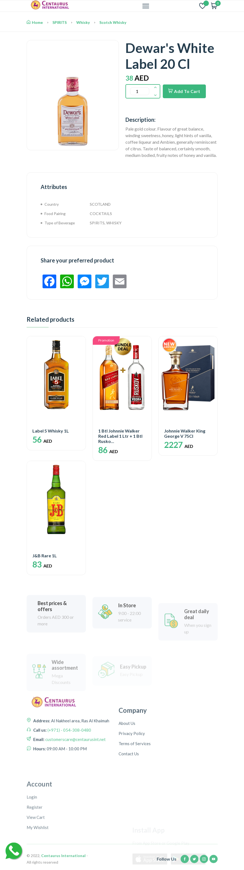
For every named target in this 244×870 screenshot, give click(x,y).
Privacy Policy (132, 775)
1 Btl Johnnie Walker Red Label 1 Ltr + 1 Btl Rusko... (120, 436)
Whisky (83, 22)
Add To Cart (184, 91)
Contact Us (129, 796)
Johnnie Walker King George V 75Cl (184, 433)
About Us (127, 765)
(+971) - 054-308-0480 (69, 764)
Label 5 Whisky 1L (50, 430)
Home (35, 22)
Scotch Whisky (112, 22)
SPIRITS (59, 22)
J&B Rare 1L (44, 555)
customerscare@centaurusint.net (75, 773)
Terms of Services (135, 786)
